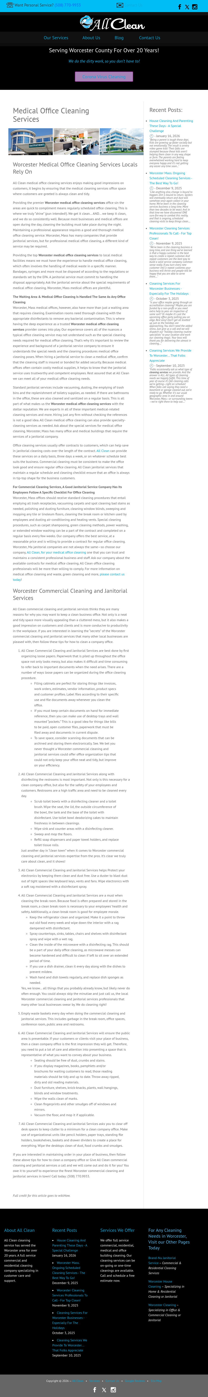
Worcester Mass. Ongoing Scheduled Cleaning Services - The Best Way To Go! (170, 178)
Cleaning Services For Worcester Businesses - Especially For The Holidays (169, 288)
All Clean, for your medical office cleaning (56, 552)
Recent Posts (64, 1230)
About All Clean (19, 1230)
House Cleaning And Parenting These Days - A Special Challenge (171, 126)
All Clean (102, 451)
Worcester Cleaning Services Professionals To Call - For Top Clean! (170, 233)
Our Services (56, 38)
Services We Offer (117, 1230)
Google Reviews (135, 1381)
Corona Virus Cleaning (104, 77)
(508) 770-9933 (68, 5)
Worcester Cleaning (162, 1305)
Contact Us (133, 5)
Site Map (156, 1381)
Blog (119, 38)
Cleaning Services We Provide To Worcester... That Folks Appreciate (170, 355)
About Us (91, 38)
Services (94, 1381)
